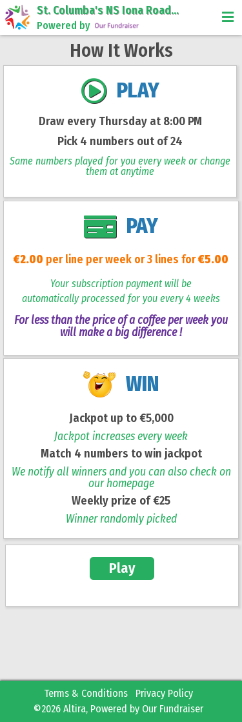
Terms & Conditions (86, 693)
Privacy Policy (164, 693)
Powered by (89, 25)
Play (122, 568)
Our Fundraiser (172, 709)
